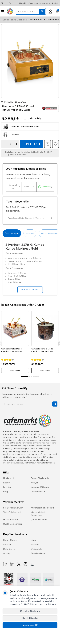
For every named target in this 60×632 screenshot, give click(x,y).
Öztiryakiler (37, 548)
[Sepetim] (57, 11)
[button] (24, 376)
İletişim (7, 487)
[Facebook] (5, 564)
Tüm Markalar (38, 553)
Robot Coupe (10, 540)
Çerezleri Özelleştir (30, 611)
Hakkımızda (9, 478)
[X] (19, 564)
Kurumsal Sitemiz (40, 487)
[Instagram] (25, 564)
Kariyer (34, 482)
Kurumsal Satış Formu (42, 507)
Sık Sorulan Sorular (13, 507)
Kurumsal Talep (14, 186)
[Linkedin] (12, 564)
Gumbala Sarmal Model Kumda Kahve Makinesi (42, 350)
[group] (30, 61)
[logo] (10, 11)
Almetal (35, 544)
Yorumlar (30, 233)
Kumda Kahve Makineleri (14, 19)
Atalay (6, 553)
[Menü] (2, 11)
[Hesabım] (50, 11)
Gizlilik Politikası (11, 519)
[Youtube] (32, 564)
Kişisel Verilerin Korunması (38, 513)
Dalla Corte (9, 548)
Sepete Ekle (32, 144)
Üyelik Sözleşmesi (12, 523)
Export (29, 186)
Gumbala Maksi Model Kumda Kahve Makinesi (12, 350)
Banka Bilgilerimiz (40, 478)
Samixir (7, 544)
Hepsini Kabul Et (30, 625)
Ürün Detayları (12, 233)
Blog (5, 491)
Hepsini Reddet (30, 618)
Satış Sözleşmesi (12, 512)
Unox (33, 540)
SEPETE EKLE (15, 371)
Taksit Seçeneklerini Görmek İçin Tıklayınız (30, 218)
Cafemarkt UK (38, 491)
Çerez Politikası (39, 519)
